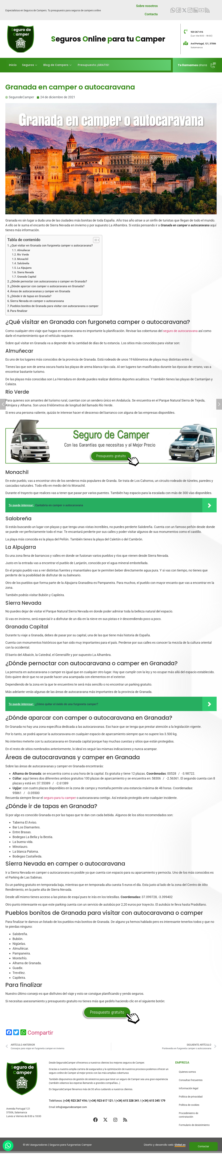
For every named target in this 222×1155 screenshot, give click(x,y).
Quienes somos (187, 1071)
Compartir (40, 1033)
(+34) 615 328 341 (127, 1100)
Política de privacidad (190, 1096)
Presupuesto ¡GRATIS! (92, 65)
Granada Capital (26, 276)
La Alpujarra (24, 267)
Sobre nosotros (147, 6)
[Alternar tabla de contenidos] (94, 240)
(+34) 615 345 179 (153, 1100)
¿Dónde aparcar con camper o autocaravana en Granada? (47, 286)
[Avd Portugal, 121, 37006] (185, 43)
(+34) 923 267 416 (75, 1100)
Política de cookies (189, 1104)
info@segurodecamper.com (71, 1107)
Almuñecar (23, 250)
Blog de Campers (57, 65)
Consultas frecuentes (190, 1080)
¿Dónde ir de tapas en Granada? (30, 296)
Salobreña (23, 263)
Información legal (188, 1088)
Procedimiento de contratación (188, 1115)
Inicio (12, 65)
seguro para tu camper (60, 798)
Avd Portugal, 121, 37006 (203, 43)
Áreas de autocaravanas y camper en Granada (40, 291)
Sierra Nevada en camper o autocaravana (37, 301)
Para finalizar (18, 311)
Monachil (22, 259)
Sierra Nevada (25, 272)
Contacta (151, 14)
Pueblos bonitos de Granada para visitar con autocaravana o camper (54, 306)
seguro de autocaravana (180, 331)
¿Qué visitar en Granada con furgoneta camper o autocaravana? (51, 245)
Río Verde (23, 254)
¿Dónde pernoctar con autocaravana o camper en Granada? (48, 281)
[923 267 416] (185, 31)
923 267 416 (197, 32)
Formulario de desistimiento (194, 1125)
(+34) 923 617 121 (101, 1100)
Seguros (30, 65)
